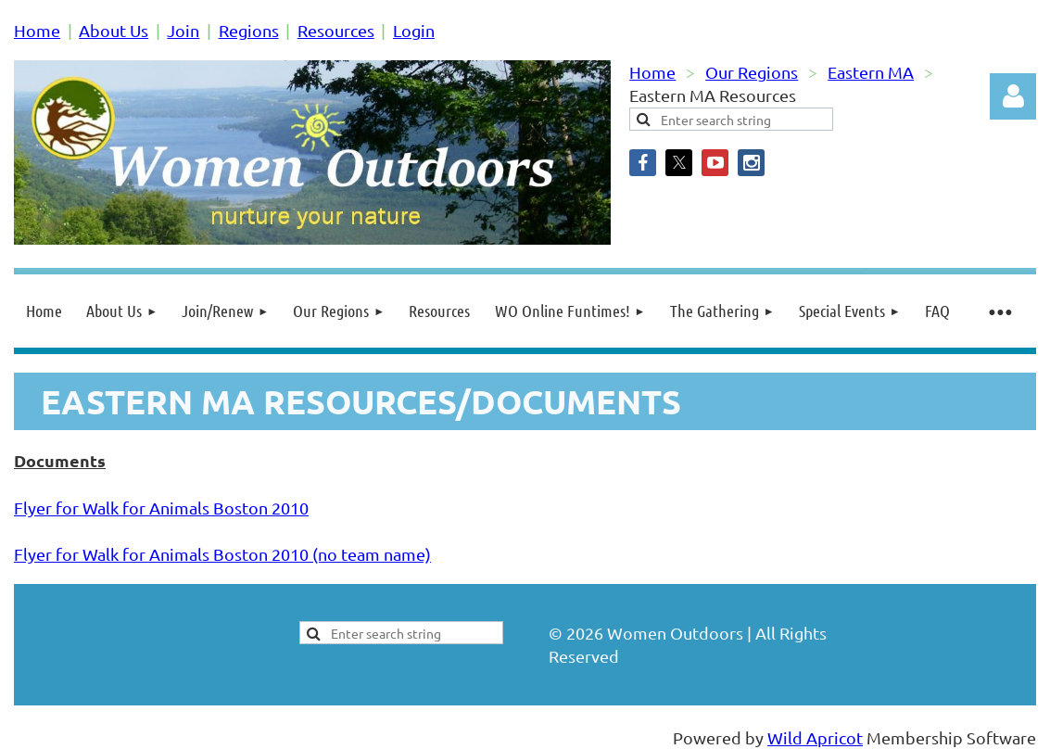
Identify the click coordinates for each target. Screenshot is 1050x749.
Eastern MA (871, 72)
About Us (113, 30)
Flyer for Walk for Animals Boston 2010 (161, 507)
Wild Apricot (815, 737)
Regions (249, 30)
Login (414, 30)
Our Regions (751, 72)
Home (37, 30)
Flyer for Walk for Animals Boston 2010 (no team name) (222, 554)
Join (183, 30)
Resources (335, 30)
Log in (1013, 96)
